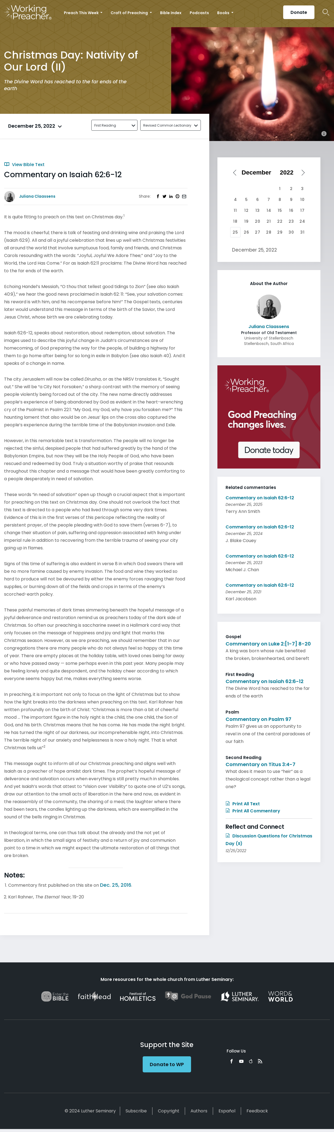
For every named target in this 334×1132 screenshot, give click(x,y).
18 (235, 221)
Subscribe (136, 1111)
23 (291, 221)
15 (280, 210)
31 (302, 232)
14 (269, 210)
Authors (199, 1111)
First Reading (105, 125)
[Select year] (288, 172)
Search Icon (326, 12)
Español (226, 1111)
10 (302, 199)
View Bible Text (24, 164)
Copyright (168, 1111)
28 (268, 232)
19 (246, 221)
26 (246, 232)
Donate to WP (167, 1064)
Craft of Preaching (130, 13)
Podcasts (199, 13)
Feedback (257, 1111)
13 (257, 210)
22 (280, 221)
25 (235, 232)
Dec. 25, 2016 (115, 885)
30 (291, 232)
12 (246, 210)
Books (223, 13)
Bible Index (171, 13)
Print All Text (243, 804)
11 (235, 210)
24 (302, 221)
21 (269, 221)
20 (257, 221)
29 (280, 232)
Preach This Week (81, 13)
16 (291, 210)
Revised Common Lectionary (167, 125)
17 (302, 210)
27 (257, 232)
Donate (299, 12)
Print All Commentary (253, 811)
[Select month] (258, 172)
